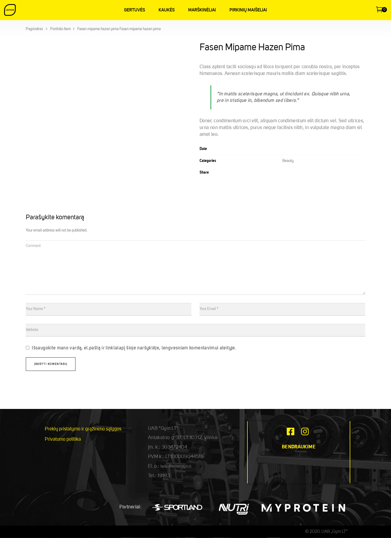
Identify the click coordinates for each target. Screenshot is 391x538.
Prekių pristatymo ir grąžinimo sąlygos (83, 429)
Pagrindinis (34, 29)
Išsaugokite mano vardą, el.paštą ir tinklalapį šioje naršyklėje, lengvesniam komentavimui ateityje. (134, 348)
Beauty (288, 161)
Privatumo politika (63, 439)
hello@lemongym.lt (175, 466)
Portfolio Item (60, 29)
